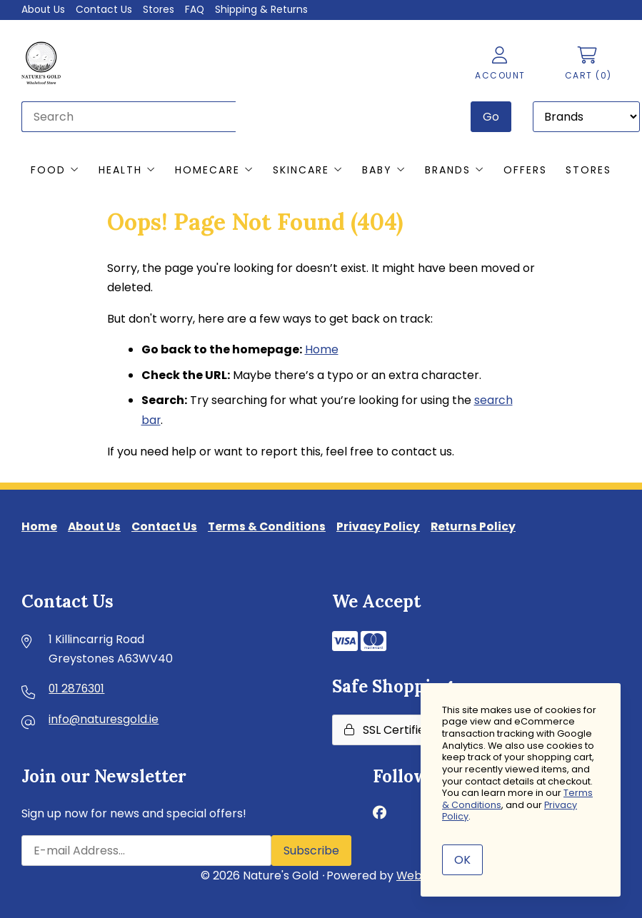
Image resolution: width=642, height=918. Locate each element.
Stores (159, 9)
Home (321, 349)
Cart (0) (587, 63)
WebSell (419, 875)
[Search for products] (128, 116)
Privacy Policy (387, 526)
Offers (525, 169)
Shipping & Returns (263, 9)
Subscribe (311, 850)
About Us (43, 9)
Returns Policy (483, 526)
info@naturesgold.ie (104, 720)
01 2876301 (78, 689)
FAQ (196, 9)
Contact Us (104, 9)
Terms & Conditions (274, 526)
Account (499, 63)
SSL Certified (388, 729)
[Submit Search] (491, 116)
